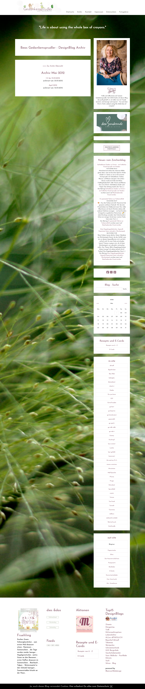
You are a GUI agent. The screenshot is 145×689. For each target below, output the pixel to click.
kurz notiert (111, 444)
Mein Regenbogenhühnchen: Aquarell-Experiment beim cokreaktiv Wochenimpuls (112, 255)
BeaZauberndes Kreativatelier (111, 225)
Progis (112, 481)
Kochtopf (112, 439)
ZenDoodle (111, 526)
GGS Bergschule (112, 650)
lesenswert (112, 456)
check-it (111, 386)
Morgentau (110, 627)
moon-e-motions (112, 464)
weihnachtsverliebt (112, 518)
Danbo (112, 390)
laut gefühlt (111, 452)
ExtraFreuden (112, 402)
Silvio (111, 554)
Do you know (112, 394)
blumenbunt (111, 382)
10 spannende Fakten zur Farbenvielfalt (112, 199)
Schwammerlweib (112, 648)
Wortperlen (110, 645)
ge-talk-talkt (112, 427)
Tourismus (112, 509)
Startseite (70, 12)
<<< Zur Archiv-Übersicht (53, 66)
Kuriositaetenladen (112, 575)
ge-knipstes (111, 411)
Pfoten (112, 477)
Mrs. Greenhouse (112, 583)
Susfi (107, 661)
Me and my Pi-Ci (112, 460)
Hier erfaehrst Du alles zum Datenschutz (89, 686)
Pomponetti (111, 563)
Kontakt (88, 12)
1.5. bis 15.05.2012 (53, 78)
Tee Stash (112, 501)
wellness (111, 514)
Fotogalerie (123, 12)
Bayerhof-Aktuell (112, 640)
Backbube (112, 567)
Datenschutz (111, 12)
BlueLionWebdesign (113, 671)
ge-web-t (112, 431)
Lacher (112, 448)
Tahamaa (109, 643)
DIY (112, 398)
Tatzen (112, 497)
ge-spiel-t (112, 423)
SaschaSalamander (113, 653)
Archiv (79, 12)
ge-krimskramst (112, 415)
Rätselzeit (112, 485)
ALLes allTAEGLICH (114, 637)
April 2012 (53, 85)
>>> (126, 303)
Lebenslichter (111, 635)
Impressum (99, 12)
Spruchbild (112, 489)
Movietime (111, 468)
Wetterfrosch (112, 522)
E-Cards (111, 349)
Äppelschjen (111, 369)
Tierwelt (111, 505)
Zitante (109, 625)
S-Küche (111, 571)
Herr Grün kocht (112, 579)
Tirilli (107, 630)
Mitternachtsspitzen (113, 632)
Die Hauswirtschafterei (112, 558)
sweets (112, 493)
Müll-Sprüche (112, 472)
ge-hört (111, 407)
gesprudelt (112, 419)
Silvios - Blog (111, 663)
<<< (97, 303)
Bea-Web (112, 374)
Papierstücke (112, 550)
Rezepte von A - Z (112, 345)
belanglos (112, 378)
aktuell (112, 365)
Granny (112, 435)
